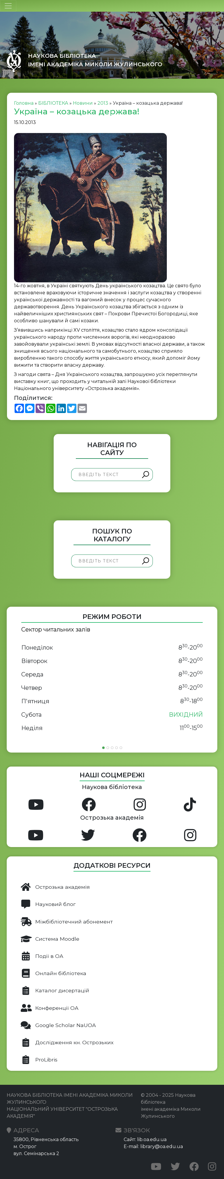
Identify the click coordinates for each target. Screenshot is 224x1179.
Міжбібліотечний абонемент (67, 921)
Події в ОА (42, 956)
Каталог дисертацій (55, 990)
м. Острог (24, 1146)
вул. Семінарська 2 (36, 1153)
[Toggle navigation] (8, 6)
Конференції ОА (49, 1008)
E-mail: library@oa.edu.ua (153, 1146)
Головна (24, 103)
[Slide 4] (116, 747)
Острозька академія (55, 887)
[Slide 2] (107, 747)
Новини (83, 103)
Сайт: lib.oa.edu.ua (145, 1139)
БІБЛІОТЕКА (53, 103)
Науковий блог (48, 904)
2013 (102, 103)
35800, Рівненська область (46, 1139)
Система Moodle (50, 939)
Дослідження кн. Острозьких (67, 1042)
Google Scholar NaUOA (58, 1025)
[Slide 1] (103, 747)
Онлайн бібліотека (53, 973)
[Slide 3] (112, 747)
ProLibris (39, 1059)
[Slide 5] (121, 747)
